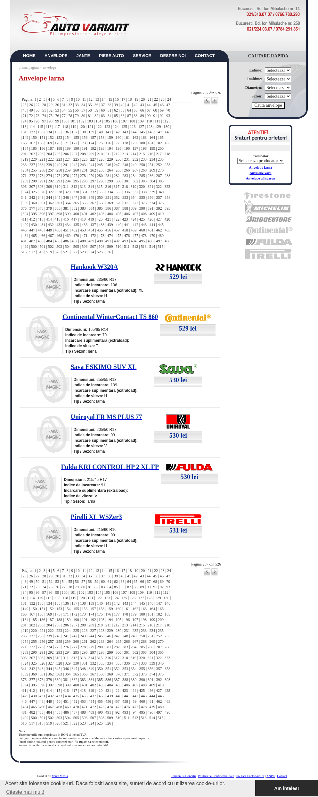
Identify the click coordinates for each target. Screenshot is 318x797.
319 (133, 186)
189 (67, 148)
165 (161, 137)
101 (73, 121)
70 (168, 110)
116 (49, 126)
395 (34, 214)
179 (133, 143)
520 (58, 252)
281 (108, 175)
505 (76, 246)
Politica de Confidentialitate (216, 776)
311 (66, 186)
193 (101, 148)
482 (32, 241)
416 (66, 219)
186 (42, 148)
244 (91, 165)
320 (142, 186)
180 (142, 143)
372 (135, 203)
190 (76, 148)
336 (127, 192)
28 (44, 105)
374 (152, 203)
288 (167, 175)
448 (41, 230)
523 (83, 252)
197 (135, 148)
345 (58, 197)
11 (84, 99)
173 (83, 143)
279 (91, 175)
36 (96, 105)
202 (32, 154)
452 (74, 230)
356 (150, 197)
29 (51, 105)
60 (103, 110)
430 (34, 224)
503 (59, 246)
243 (83, 165)
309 (49, 186)
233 (144, 159)
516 (24, 252)
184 (25, 148)
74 (44, 115)
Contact (282, 776)
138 (83, 132)
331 (84, 192)
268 (144, 170)
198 (144, 148)
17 (123, 99)
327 (51, 192)
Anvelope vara (260, 173)
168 (41, 143)
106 (115, 121)
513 (144, 246)
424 (133, 219)
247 (116, 165)
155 (76, 137)
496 (150, 241)
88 (135, 115)
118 (65, 126)
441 (127, 224)
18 (130, 99)
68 (155, 110)
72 (31, 115)
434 (67, 224)
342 (32, 197)
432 (51, 224)
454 (91, 230)
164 (152, 137)
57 (83, 110)
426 (150, 219)
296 (84, 181)
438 (101, 224)
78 (70, 115)
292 (51, 181)
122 (99, 126)
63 (123, 110)
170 (58, 143)
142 (116, 132)
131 (24, 132)
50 (37, 110)
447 (32, 230)
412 (32, 219)
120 (82, 126)
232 (135, 159)
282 (116, 175)
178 (125, 143)
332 (93, 192)
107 (124, 121)
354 (133, 197)
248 (125, 165)
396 (42, 214)
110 (149, 121)
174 (91, 143)
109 (141, 121)
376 (24, 208)
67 (149, 110)
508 (101, 246)
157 (93, 137)
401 (84, 214)
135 (58, 132)
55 (70, 110)
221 (42, 159)
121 (90, 126)
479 (152, 235)
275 (58, 175)
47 (168, 105)
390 (142, 208)
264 (110, 170)
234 (152, 159)
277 (74, 175)
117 (57, 126)
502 (51, 246)
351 (108, 197)
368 (101, 203)
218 (167, 154)
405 (118, 214)
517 (32, 252)
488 (83, 241)
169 (49, 143)
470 (76, 235)
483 (41, 241)
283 (125, 175)
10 (78, 99)
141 (108, 132)
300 (118, 181)
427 (159, 219)
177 (116, 143)
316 (108, 186)
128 (149, 126)
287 (159, 175)
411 (24, 219)
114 (32, 126)
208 (83, 154)
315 (99, 186)
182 (159, 143)
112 (165, 121)
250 (142, 165)
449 (49, 230)
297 (93, 181)
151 (42, 137)
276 (66, 175)
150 (34, 137)
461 (150, 230)
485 (58, 241)
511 (127, 246)
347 (74, 197)
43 (142, 105)
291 (42, 181)
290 (34, 181)
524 (91, 252)
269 (152, 170)
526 (108, 252)
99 (57, 121)
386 (108, 208)
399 (67, 214)
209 (91, 154)
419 (91, 219)
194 (110, 148)
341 (24, 197)
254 (25, 170)
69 (162, 110)
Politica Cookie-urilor (250, 776)
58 (90, 110)
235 (161, 159)
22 (156, 99)
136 (66, 132)
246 (108, 165)
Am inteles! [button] (286, 788)
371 (127, 203)
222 (51, 159)
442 (135, 224)
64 (129, 110)
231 (127, 159)
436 (84, 224)
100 (65, 121)
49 (31, 110)
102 (82, 121)
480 (161, 235)
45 (155, 105)
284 (133, 175)
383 (83, 208)
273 (41, 175)
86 (123, 115)
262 (93, 170)
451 (66, 230)
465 (34, 235)
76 (57, 115)
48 (24, 110)
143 (125, 132)
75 (51, 115)
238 (41, 165)
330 (76, 192)
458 (125, 230)
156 (84, 137)
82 (96, 115)
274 (49, 175)
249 (133, 165)
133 (41, 132)
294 (67, 181)
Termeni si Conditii (183, 776)
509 (110, 246)
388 (125, 208)
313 (83, 186)
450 (58, 230)
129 (158, 126)
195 (118, 148)
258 (59, 170)
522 (74, 252)
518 (41, 252)
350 (100, 197)
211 (108, 154)
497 (159, 241)
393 (167, 208)
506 (84, 246)
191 (84, 148)
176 (108, 143)
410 (161, 214)
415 (57, 219)
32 (70, 105)
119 (74, 126)
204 (49, 154)
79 (77, 115)
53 (57, 110)
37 (103, 105)
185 (34, 148)
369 (110, 203)
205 (58, 154)
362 (51, 203)
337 (135, 192)
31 (64, 105)
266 (127, 170)
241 (66, 165)
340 (161, 192)
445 (161, 224)
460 (142, 230)
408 (144, 214)
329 (67, 192)
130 (166, 126)
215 (142, 154)
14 (104, 99)
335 (118, 192)
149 (25, 137)
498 (167, 241)
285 (142, 175)
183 (167, 143)
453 (83, 230)
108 (132, 121)
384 (91, 208)
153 (59, 137)
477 (135, 235)
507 (93, 246)
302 (135, 181)
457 (116, 230)
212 (116, 154)
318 (125, 186)
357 (159, 197)
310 (58, 186)
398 (59, 214)
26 (31, 105)
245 (100, 165)
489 (91, 241)
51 (44, 110)
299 (110, 181)
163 (144, 137)
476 (127, 235)
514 (152, 246)
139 (91, 132)
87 (129, 115)
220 (34, 159)
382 (74, 208)
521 (66, 252)
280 (100, 175)
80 (83, 115)
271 (24, 175)
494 (133, 241)
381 (66, 208)
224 (67, 159)
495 (142, 241)
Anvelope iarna (260, 167)
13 (97, 99)
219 (25, 159)
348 (83, 197)
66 (142, 110)
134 (49, 132)
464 (25, 235)
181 (150, 143)
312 (74, 186)
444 (152, 224)
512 (135, 246)
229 (110, 159)
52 (51, 110)
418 (83, 219)
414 (49, 219)
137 (74, 132)
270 (161, 170)
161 (127, 137)
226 (84, 159)
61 (109, 110)
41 (129, 105)
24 (169, 99)
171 (66, 143)
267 (135, 170)
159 (110, 137)
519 (49, 252)
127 (141, 126)
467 (51, 235)
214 (133, 154)
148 (167, 132)
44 (149, 105)
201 (24, 154)
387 (116, 208)
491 (108, 241)
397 (51, 214)
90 (149, 115)
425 (142, 219)
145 (142, 132)
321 (150, 186)
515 (160, 246)
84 (109, 115)
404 (110, 214)
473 (101, 235)
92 (162, 115)
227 (93, 159)
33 (77, 105)
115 (40, 126)
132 (32, 132)
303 (144, 181)
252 (159, 165)
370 (118, 203)
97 (44, 121)
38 (109, 105)
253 (167, 165)
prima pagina (29, 67)
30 (57, 105)
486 (66, 241)
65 (135, 110)
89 (142, 115)
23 (163, 99)
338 (144, 192)
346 (66, 197)
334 (110, 192)
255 (34, 170)
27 (37, 105)
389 (133, 208)
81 (90, 115)
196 (127, 148)
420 (99, 219)
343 (41, 197)
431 (42, 224)
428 (167, 219)
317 (116, 186)
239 (49, 165)
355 (142, 197)
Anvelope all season (260, 178)
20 (143, 99)
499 (25, 246)
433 (59, 224)
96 (37, 121)
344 (49, 197)
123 (107, 126)
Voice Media (60, 776)
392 (159, 208)
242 (74, 165)
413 (40, 219)
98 (51, 121)
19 (136, 99)
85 (116, 115)
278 (83, 175)
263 (101, 170)
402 (93, 214)
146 (150, 132)
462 (159, 230)
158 (101, 137)
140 (100, 132)
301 (127, 181)
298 (101, 181)
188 (59, 148)
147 (159, 132)
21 (149, 99)
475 (118, 235)
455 (100, 230)
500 (34, 246)
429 (25, 224)
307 (32, 186)
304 (152, 181)
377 (32, 208)
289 (25, 181)
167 (32, 143)
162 (135, 137)
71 (24, 115)
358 (167, 197)
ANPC (270, 776)
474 (110, 235)
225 (76, 159)
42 (135, 105)
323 (167, 186)
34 (83, 105)
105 (107, 121)
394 (25, 214)
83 (103, 115)
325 (34, 192)
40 (123, 105)
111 (157, 121)
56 (77, 110)
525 (100, 252)
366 (84, 203)
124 (115, 126)
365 (76, 203)
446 (24, 230)
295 (76, 181)
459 (133, 230)
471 (84, 235)
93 (168, 115)
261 (84, 170)
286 (150, 175)
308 (41, 186)
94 (24, 121)
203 (41, 154)
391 (150, 208)
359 (25, 203)
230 (118, 159)
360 (34, 203)
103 (90, 121)
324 (25, 192)
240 (58, 165)
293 (59, 181)
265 (118, 170)
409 (152, 214)
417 (74, 219)
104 (98, 121)
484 (49, 241)
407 (135, 214)
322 (159, 186)
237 (32, 165)
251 (150, 165)
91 (155, 115)
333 (101, 192)
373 (144, 203)
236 (24, 165)
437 (93, 224)
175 (100, 143)
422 (116, 219)
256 (42, 170)
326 (42, 192)
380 (58, 208)
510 (118, 246)
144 (133, 132)
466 (42, 235)
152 (51, 137)
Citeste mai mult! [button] (25, 792)
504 (67, 246)
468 (59, 235)
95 (31, 121)
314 (91, 186)
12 (91, 99)
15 (110, 99)
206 (66, 154)
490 (100, 241)
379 (49, 208)
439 (110, 224)
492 (116, 241)
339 (152, 192)
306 (24, 186)
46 (162, 105)
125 (124, 126)
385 (100, 208)
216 (150, 154)
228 (101, 159)
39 (116, 105)
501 (42, 246)
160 (118, 137)
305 (161, 181)
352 (116, 197)
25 (24, 105)
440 (118, 224)
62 (116, 110)
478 (144, 235)
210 (100, 154)
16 (117, 99)
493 (125, 241)
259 (67, 170)
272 (32, 175)
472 (93, 235)
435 (76, 224)
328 (59, 192)
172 (74, 143)
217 (159, 154)
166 (24, 143)
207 (74, 154)
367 (93, 203)
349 (91, 197)
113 (24, 126)
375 (161, 203)
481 (24, 241)
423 (125, 219)
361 (42, 203)
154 (67, 137)
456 (108, 230)
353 (125, 197)
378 (41, 208)
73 (37, 115)
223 (59, 159)
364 (67, 203)
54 (64, 110)
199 (152, 148)
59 (96, 110)
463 (167, 230)
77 (64, 115)
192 (93, 148)
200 (161, 148)
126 (132, 126)
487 (74, 241)
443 (144, 224)
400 (76, 214)
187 (51, 148)
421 (108, 219)
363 (59, 203)
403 (101, 214)
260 (76, 170)
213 (125, 154)
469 (67, 235)
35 (90, 105)
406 (127, 214)
